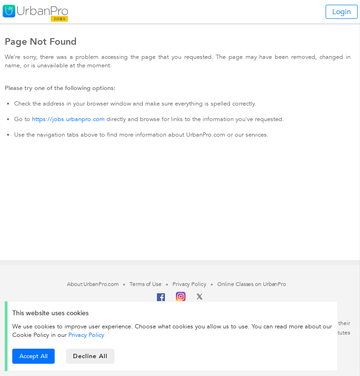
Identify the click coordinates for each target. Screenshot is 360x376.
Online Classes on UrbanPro (251, 284)
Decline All (90, 356)
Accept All (33, 356)
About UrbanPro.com (93, 284)
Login (341, 12)
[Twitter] (200, 299)
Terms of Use (146, 284)
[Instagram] (181, 299)
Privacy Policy (86, 335)
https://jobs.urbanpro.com (68, 119)
